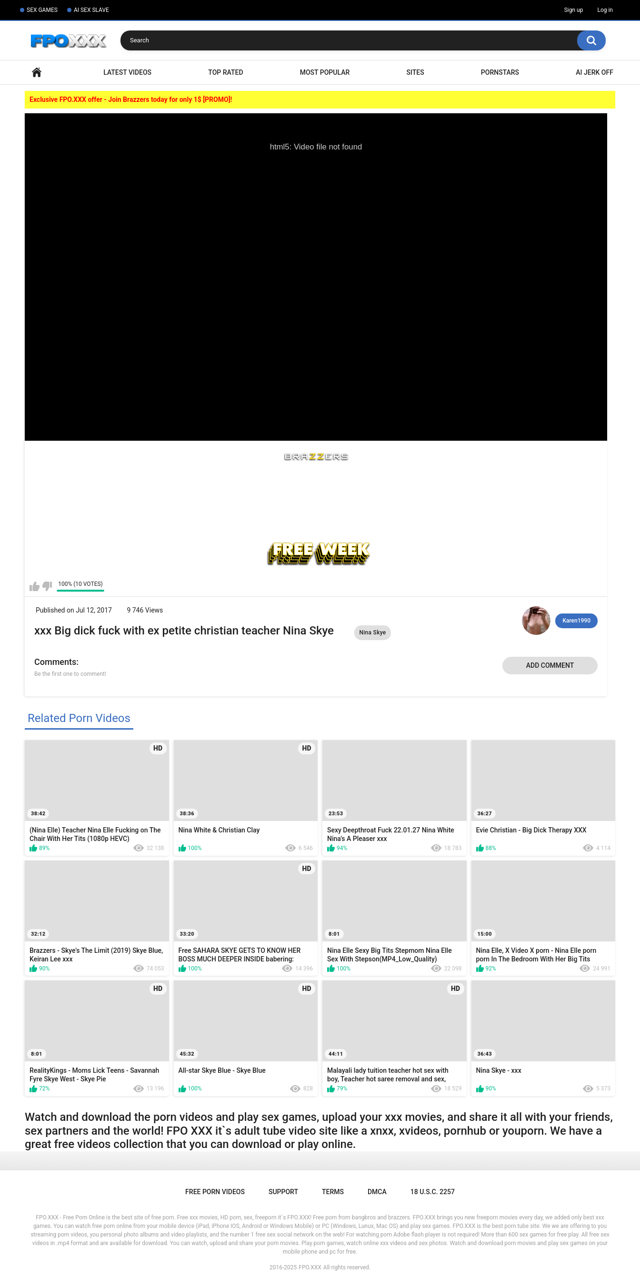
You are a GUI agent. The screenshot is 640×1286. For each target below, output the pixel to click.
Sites (415, 72)
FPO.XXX (310, 1267)
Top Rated (225, 72)
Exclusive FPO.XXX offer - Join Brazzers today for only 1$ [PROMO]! (131, 99)
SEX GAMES (42, 10)
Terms (333, 1192)
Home (37, 72)
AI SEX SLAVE (91, 10)
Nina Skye (372, 632)
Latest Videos (127, 72)
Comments (55, 662)
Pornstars (500, 72)
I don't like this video (47, 586)
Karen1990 (576, 620)
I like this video (35, 586)
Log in (605, 10)
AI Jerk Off (594, 72)
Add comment (550, 665)
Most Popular (325, 72)
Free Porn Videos (215, 1192)
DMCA (377, 1192)
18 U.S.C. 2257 (432, 1192)
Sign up (573, 10)
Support (283, 1192)
